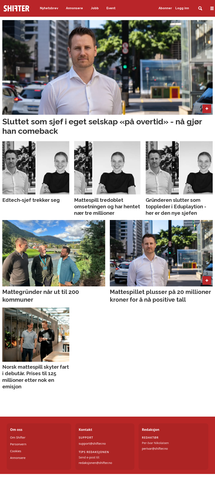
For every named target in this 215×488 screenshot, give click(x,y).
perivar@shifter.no (155, 449)
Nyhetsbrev (49, 8)
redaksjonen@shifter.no (95, 463)
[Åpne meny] (212, 8)
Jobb (95, 8)
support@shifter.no (92, 444)
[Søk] (200, 8)
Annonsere (74, 8)
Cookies (15, 451)
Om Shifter (17, 437)
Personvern (18, 444)
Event (110, 8)
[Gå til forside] (16, 8)
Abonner (165, 8)
